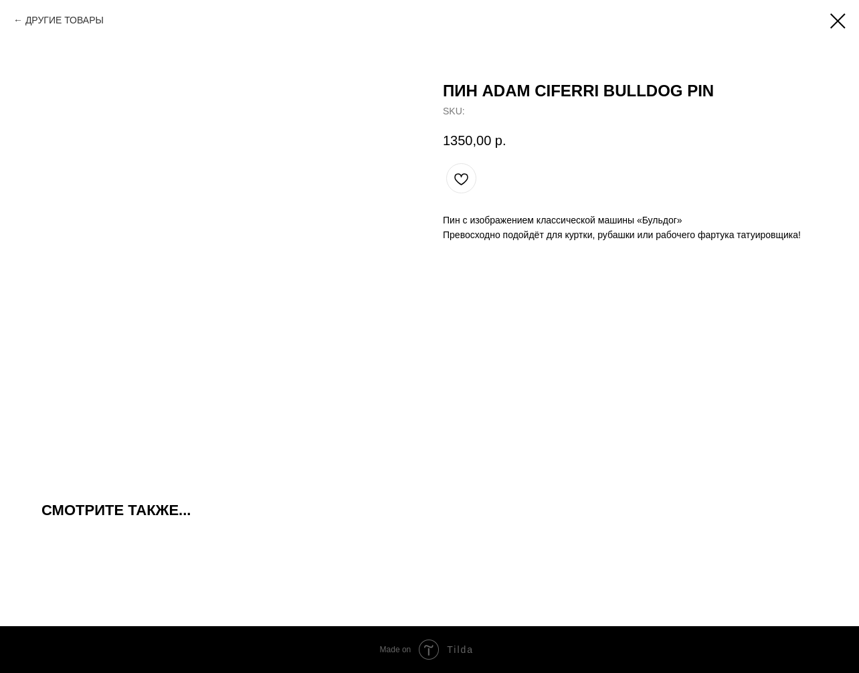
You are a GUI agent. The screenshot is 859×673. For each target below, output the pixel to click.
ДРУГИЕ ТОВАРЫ (64, 20)
